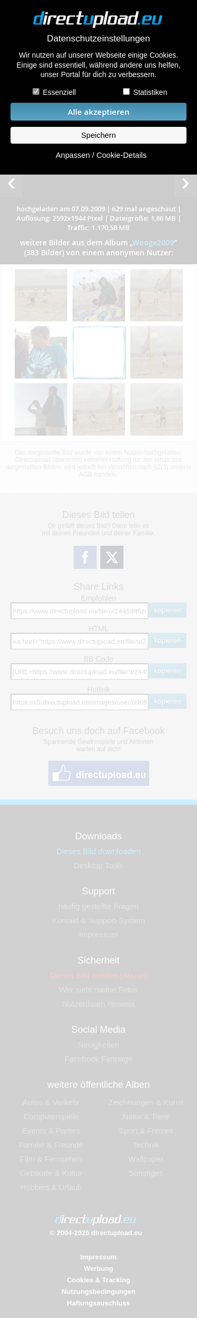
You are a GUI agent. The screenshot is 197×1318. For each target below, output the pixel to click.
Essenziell (59, 92)
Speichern (98, 135)
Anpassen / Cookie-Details (101, 155)
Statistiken (150, 92)
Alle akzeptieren (99, 112)
